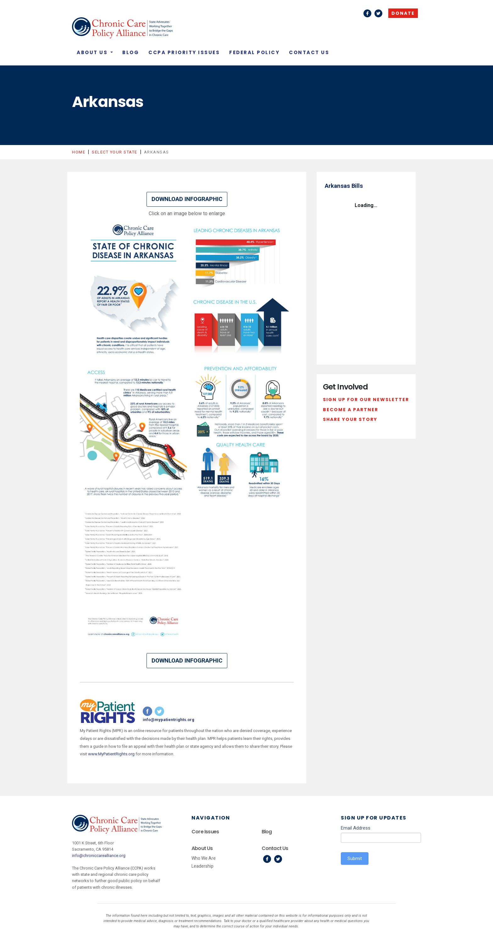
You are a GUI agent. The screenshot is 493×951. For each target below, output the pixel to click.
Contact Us (309, 52)
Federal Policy (254, 52)
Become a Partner (350, 409)
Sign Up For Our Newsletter (366, 399)
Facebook (367, 13)
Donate (403, 13)
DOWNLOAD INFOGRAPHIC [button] (187, 199)
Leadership (202, 866)
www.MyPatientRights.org (111, 754)
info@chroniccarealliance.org (98, 855)
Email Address (355, 828)
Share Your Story (350, 419)
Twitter (378, 13)
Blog (130, 52)
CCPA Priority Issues (184, 52)
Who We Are (203, 858)
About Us (93, 52)
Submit (354, 858)
